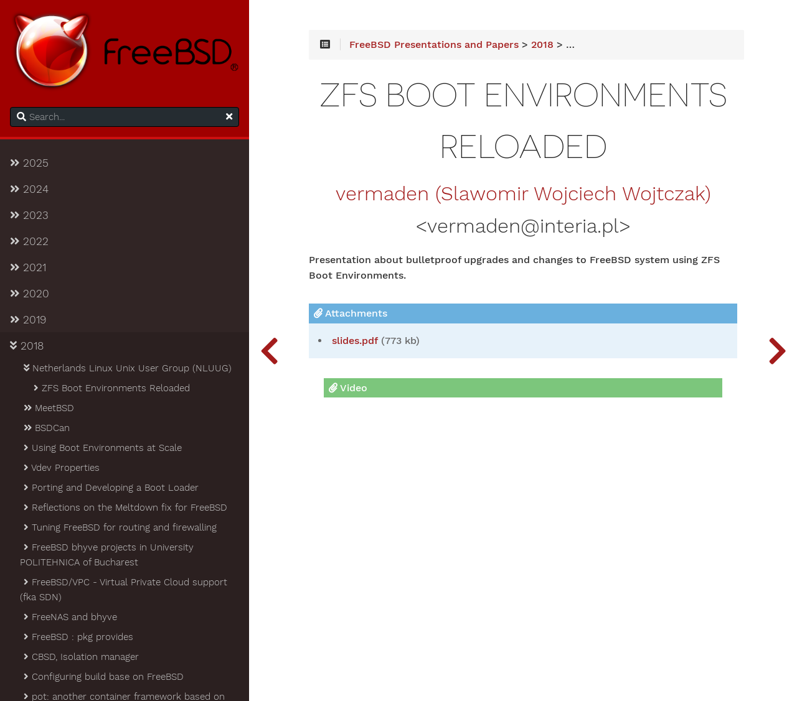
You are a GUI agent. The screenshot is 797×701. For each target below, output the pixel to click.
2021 (28, 267)
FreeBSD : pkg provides (77, 637)
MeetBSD (48, 408)
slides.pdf (355, 340)
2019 (28, 319)
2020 (29, 293)
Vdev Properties (61, 467)
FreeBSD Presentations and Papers (434, 44)
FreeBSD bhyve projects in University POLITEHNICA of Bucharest (107, 555)
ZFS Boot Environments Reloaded (111, 388)
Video (348, 388)
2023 (29, 215)
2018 (27, 346)
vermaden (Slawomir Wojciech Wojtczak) (523, 194)
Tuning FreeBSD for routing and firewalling (119, 527)
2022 (29, 241)
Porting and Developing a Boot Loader (110, 487)
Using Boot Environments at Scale (102, 447)
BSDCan (46, 428)
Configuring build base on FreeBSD (103, 676)
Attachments (350, 313)
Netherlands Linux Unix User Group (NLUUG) (127, 368)
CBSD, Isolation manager (80, 656)
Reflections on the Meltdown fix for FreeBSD (124, 507)
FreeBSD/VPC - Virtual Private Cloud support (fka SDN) (123, 590)
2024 (29, 189)
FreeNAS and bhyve (69, 617)
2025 (29, 163)
